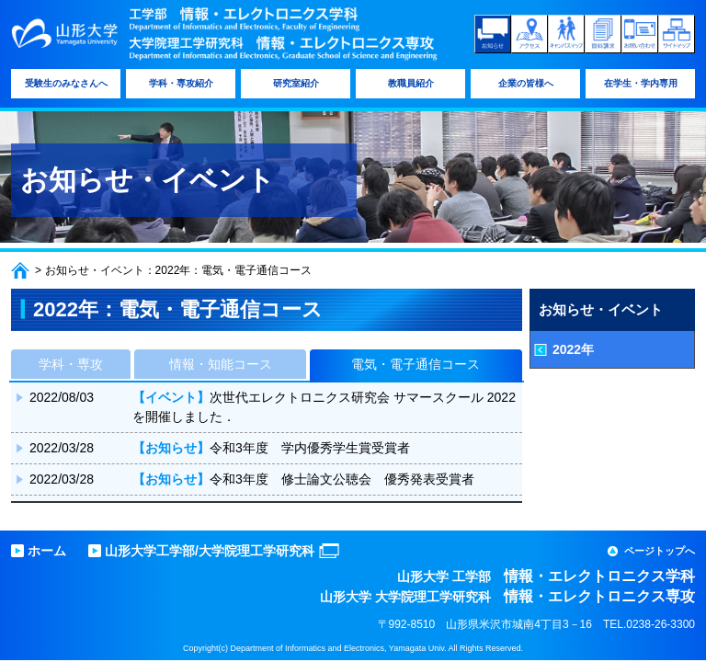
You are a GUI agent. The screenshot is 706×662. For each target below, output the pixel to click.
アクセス (529, 34)
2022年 (573, 349)
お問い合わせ (639, 34)
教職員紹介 (411, 83)
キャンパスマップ (566, 34)
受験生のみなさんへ (66, 83)
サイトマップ (676, 34)
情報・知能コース (220, 364)
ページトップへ (659, 550)
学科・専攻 (71, 364)
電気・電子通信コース (415, 364)
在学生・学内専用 (641, 83)
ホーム (20, 270)
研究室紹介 (296, 83)
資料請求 (603, 34)
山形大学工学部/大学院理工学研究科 (209, 550)
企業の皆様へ (525, 83)
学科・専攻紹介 (181, 83)
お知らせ (492, 34)
